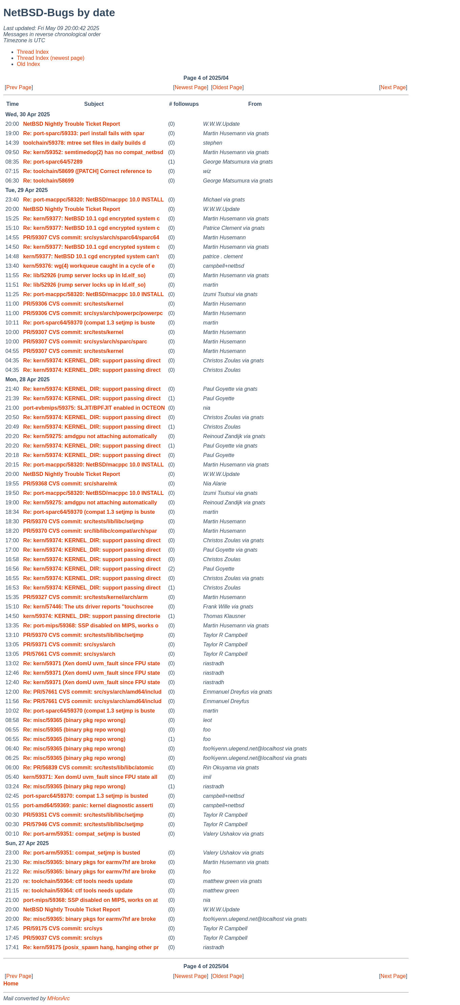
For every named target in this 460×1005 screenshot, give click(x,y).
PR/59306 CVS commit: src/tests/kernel (73, 304)
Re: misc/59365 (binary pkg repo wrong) (74, 720)
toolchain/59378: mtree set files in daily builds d (84, 143)
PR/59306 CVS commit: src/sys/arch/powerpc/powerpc (93, 313)
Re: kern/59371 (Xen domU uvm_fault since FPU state (91, 663)
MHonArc (58, 998)
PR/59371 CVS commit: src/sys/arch (69, 644)
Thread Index (33, 52)
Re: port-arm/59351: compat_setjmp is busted (81, 834)
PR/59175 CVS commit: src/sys (62, 928)
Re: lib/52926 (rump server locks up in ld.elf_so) (84, 275)
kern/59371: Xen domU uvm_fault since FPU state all (90, 777)
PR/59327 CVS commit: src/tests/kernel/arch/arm (85, 597)
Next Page (393, 87)
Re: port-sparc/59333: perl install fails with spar (83, 133)
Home (10, 983)
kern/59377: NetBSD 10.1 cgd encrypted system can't (91, 256)
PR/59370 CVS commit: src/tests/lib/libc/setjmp (83, 521)
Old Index (28, 64)
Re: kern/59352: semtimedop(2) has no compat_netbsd (93, 152)
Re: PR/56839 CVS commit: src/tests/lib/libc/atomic (88, 767)
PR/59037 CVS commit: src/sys (62, 938)
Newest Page (191, 87)
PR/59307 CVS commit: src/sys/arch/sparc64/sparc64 (91, 237)
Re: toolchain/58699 (48, 181)
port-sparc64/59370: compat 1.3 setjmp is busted (85, 796)
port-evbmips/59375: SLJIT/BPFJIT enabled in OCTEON (94, 408)
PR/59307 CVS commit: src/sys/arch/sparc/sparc (85, 341)
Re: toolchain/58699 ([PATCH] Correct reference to (87, 171)
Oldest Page (227, 87)
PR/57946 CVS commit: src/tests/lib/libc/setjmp (83, 824)
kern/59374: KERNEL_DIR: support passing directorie (91, 616)
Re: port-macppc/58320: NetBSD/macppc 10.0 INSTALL (93, 199)
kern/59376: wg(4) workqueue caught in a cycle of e (88, 266)
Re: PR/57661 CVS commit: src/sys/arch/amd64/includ (92, 692)
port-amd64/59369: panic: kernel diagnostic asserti (88, 805)
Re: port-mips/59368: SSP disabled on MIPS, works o (90, 625)
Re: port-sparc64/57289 (52, 162)
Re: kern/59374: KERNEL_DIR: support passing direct (91, 360)
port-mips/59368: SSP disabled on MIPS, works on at (90, 900)
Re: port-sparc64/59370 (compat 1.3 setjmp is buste (89, 323)
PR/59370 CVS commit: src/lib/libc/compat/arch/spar (90, 531)
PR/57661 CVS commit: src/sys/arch (69, 654)
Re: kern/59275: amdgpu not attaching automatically (90, 436)
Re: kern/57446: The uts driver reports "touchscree (88, 606)
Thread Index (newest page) (50, 58)
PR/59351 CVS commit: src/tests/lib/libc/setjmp (83, 815)
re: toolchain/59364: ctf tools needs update (78, 881)
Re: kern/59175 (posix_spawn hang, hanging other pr (91, 947)
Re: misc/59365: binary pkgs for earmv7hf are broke (89, 862)
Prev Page (18, 87)
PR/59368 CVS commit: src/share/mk (70, 483)
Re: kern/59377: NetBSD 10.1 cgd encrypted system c (91, 218)
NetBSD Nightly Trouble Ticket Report (71, 124)
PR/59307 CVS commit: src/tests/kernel (73, 332)
